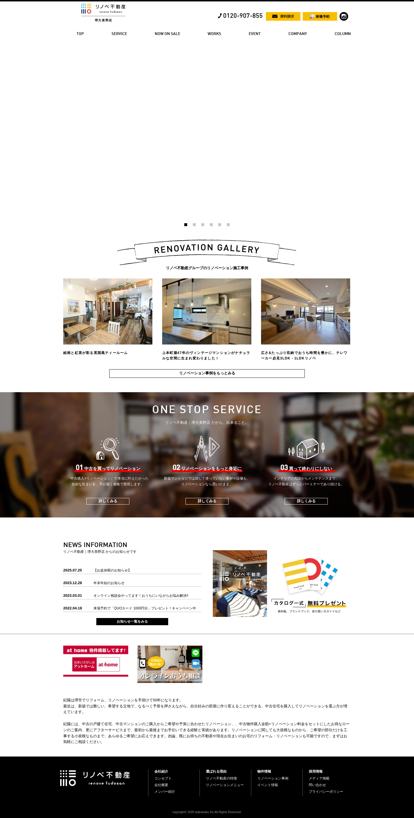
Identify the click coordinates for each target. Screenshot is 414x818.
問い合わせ (317, 785)
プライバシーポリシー (326, 791)
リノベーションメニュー (225, 785)
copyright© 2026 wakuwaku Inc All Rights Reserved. (206, 812)
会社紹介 (161, 771)
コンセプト (163, 778)
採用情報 (316, 771)
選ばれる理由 (216, 771)
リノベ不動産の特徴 (221, 778)
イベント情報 (267, 785)
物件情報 (264, 771)
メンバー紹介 (164, 791)
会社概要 (161, 785)
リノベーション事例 (272, 778)
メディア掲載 (319, 778)
